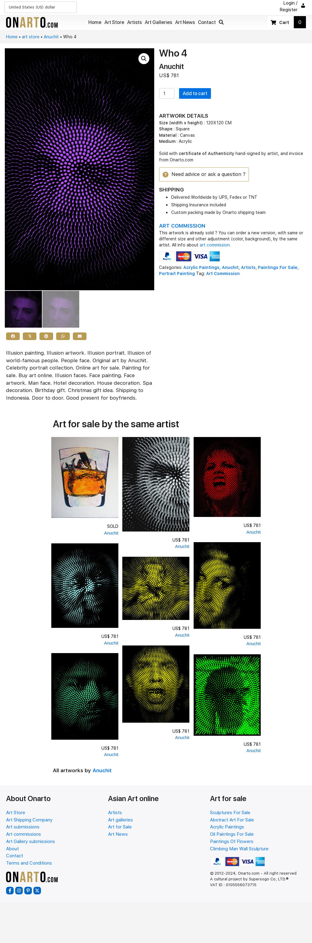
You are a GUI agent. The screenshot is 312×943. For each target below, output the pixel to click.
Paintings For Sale (277, 267)
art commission (215, 245)
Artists (248, 267)
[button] (221, 22)
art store (30, 36)
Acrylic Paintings (201, 267)
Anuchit (51, 36)
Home (12, 36)
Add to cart (195, 93)
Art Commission (223, 273)
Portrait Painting (177, 273)
